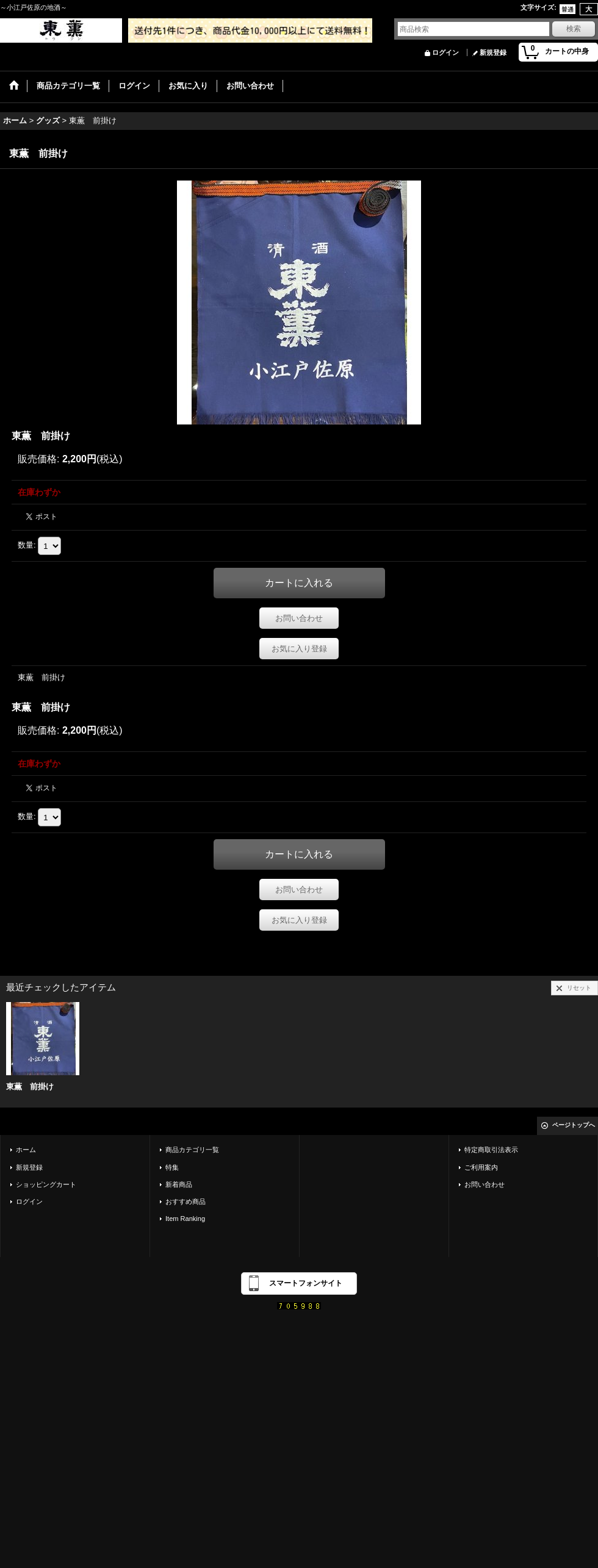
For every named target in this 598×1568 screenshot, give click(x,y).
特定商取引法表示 (491, 1149)
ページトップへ (573, 1125)
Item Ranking (185, 1218)
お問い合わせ (299, 618)
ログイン (445, 52)
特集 (172, 1167)
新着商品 (178, 1184)
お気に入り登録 (299, 648)
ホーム (26, 1149)
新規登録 (493, 52)
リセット (579, 987)
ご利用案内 (481, 1167)
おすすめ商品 (185, 1201)
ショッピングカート (46, 1184)
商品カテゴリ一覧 (192, 1149)
